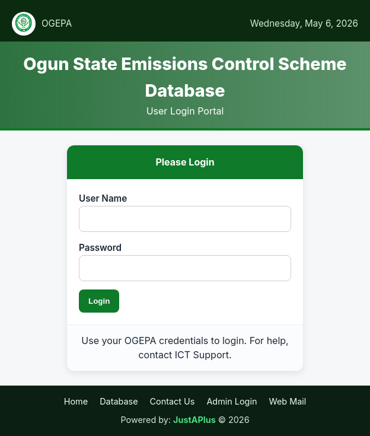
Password (100, 247)
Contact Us (172, 401)
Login (99, 301)
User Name (103, 198)
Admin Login (231, 401)
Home (76, 401)
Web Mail (287, 401)
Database (119, 401)
